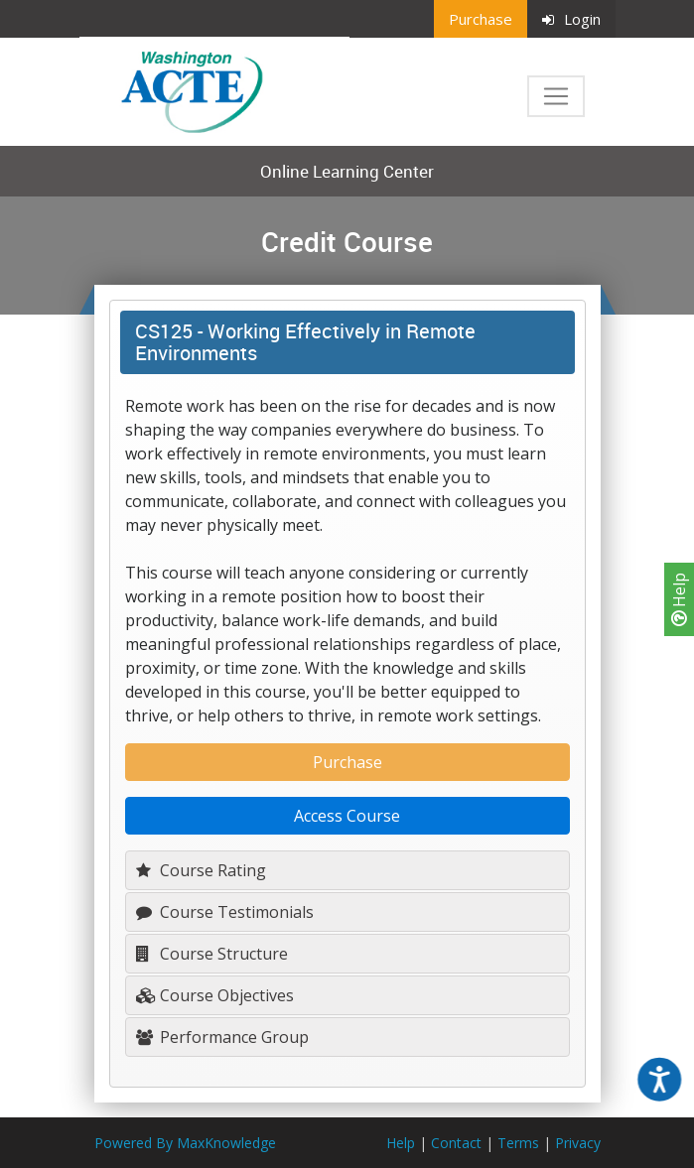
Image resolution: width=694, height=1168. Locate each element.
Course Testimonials (225, 912)
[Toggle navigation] (556, 96)
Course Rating (201, 870)
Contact (456, 1142)
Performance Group (222, 1037)
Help (679, 599)
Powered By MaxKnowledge (185, 1142)
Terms (518, 1142)
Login (571, 19)
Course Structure (212, 954)
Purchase (480, 19)
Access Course (347, 816)
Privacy (578, 1142)
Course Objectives (215, 995)
